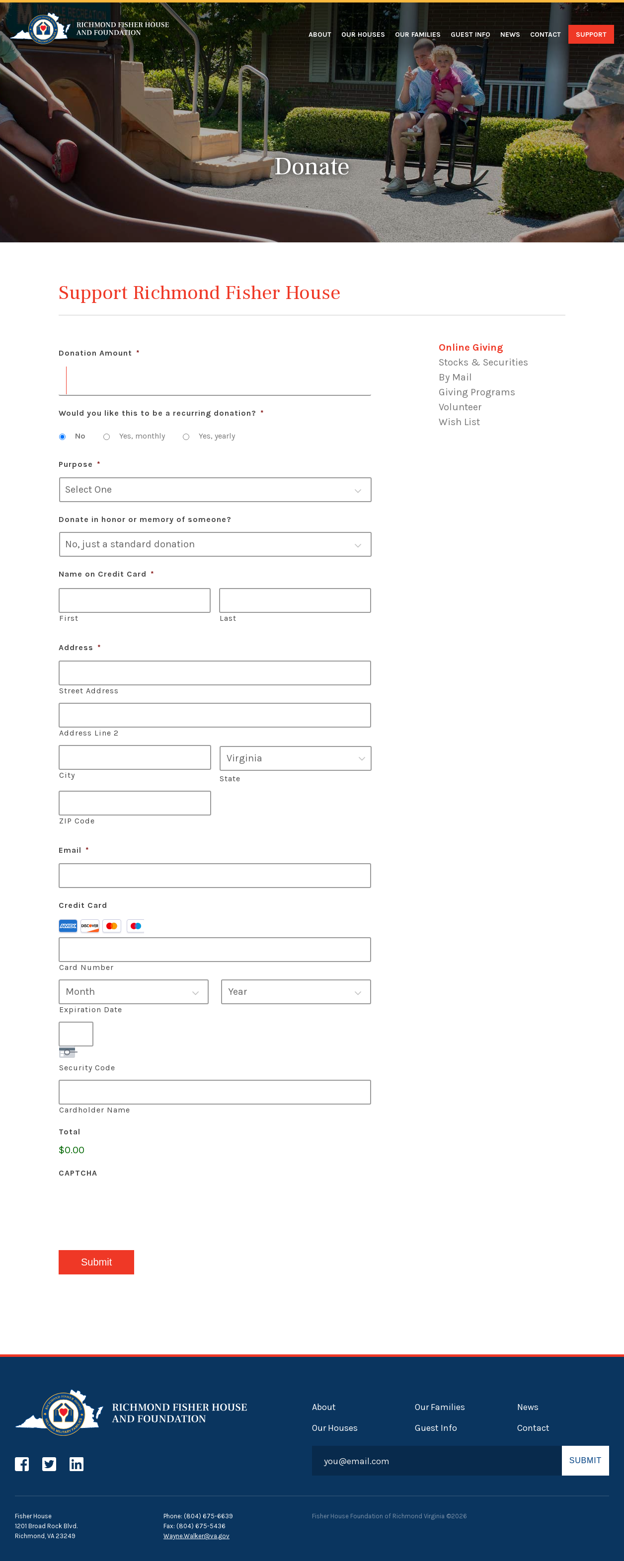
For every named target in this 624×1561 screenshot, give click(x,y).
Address (80, 647)
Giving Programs (477, 392)
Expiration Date (90, 1009)
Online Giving (471, 347)
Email (74, 850)
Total (69, 1131)
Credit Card (83, 905)
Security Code (87, 1067)
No (80, 436)
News (510, 34)
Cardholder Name (94, 1110)
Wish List (459, 422)
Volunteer (460, 407)
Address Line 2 (89, 733)
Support (591, 34)
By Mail (455, 377)
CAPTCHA (78, 1173)
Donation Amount (99, 353)
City (67, 775)
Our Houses (363, 34)
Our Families (418, 34)
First (68, 618)
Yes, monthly (142, 436)
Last (228, 618)
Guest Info (470, 34)
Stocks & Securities (483, 362)
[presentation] (134, 1205)
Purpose (80, 464)
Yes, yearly (217, 436)
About (320, 34)
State (230, 778)
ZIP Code (77, 820)
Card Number (86, 967)
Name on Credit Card (107, 574)
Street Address (89, 690)
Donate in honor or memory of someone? (145, 519)
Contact (545, 34)
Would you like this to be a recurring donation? (161, 413)
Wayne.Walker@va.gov (196, 1536)
